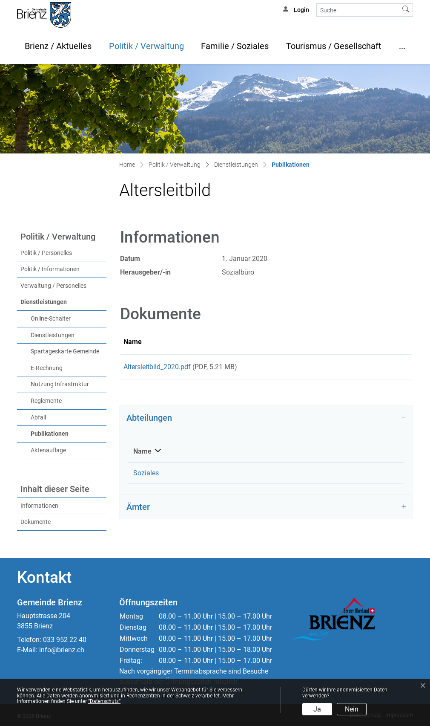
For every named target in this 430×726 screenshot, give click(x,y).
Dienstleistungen (43, 302)
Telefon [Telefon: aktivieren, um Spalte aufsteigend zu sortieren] (225, 454)
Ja (317, 709)
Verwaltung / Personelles (53, 285)
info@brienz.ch (61, 650)
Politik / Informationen (50, 269)
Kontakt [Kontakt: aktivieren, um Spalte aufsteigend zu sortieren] (345, 454)
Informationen (39, 505)
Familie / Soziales (235, 46)
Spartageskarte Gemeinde (65, 351)
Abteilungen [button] (149, 421)
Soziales (146, 476)
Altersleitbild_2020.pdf (157, 367)
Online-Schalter (51, 318)
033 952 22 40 (64, 640)
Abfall (38, 417)
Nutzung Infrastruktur (60, 384)
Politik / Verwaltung (146, 46)
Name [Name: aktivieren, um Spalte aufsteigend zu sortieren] (132, 342)
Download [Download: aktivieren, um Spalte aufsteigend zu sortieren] (349, 342)
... (402, 46)
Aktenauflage (48, 450)
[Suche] (357, 10)
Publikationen (67, 433)
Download (371, 368)
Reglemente (46, 401)
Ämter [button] (138, 510)
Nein (351, 709)
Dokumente (35, 522)
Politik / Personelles (46, 253)
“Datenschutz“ (104, 701)
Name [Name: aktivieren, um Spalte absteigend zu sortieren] (142, 454)
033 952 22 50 (235, 476)
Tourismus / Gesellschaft (333, 46)
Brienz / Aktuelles (58, 46)
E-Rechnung (47, 368)
